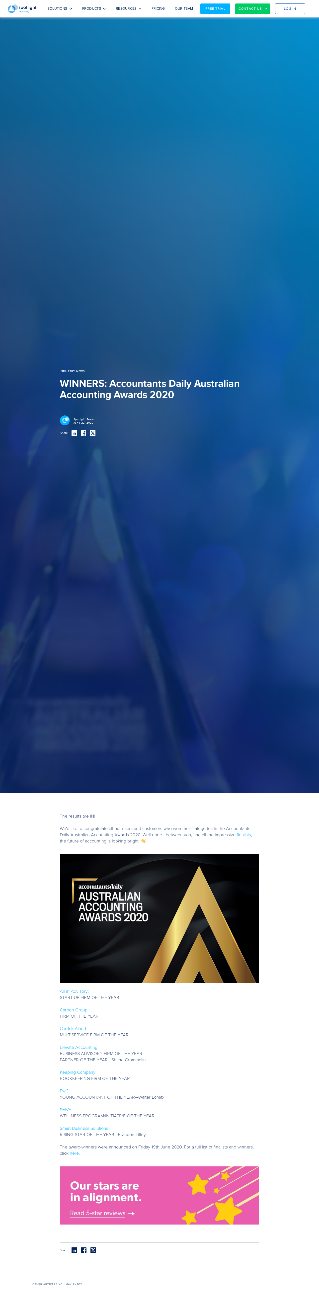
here (74, 1153)
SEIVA (66, 1109)
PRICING (158, 8)
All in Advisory (74, 991)
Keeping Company (77, 1072)
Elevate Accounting (78, 1047)
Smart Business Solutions (84, 1128)
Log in (290, 9)
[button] (60, 9)
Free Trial (215, 9)
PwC (64, 1091)
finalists (244, 834)
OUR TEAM (184, 8)
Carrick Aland (73, 1028)
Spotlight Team (84, 419)
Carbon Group (73, 1010)
